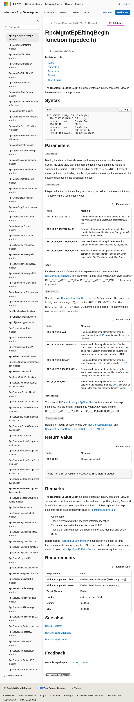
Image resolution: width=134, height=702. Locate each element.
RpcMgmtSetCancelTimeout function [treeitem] (22, 171)
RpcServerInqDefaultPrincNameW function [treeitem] (23, 428)
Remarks (52, 75)
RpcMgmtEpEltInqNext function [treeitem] (20, 56)
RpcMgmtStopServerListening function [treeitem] (23, 209)
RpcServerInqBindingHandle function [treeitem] (22, 394)
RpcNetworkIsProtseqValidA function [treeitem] (22, 266)
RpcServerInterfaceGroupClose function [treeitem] (23, 452)
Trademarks (8, 700)
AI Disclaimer (8, 695)
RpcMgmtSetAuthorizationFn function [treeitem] (22, 162)
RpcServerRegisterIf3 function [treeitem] (23, 552)
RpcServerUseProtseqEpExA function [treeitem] (23, 671)
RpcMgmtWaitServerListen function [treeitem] (21, 218)
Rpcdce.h (92, 23)
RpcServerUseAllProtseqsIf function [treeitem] (22, 609)
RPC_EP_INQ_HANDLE (91, 429)
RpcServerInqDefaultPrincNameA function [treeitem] (23, 419)
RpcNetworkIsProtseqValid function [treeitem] (21, 256)
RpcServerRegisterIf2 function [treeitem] (23, 547)
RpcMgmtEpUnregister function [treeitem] (20, 84)
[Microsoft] (6, 4)
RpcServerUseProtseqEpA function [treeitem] (21, 653)
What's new (106, 12)
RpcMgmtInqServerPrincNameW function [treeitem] (23, 137)
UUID (101, 335)
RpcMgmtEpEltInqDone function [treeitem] (20, 47)
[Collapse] (38, 21)
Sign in (127, 4)
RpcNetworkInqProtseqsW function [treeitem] (21, 247)
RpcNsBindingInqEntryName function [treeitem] (22, 285)
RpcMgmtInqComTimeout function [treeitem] (21, 94)
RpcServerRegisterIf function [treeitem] (22, 541)
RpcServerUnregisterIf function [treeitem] (23, 573)
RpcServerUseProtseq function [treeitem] (23, 626)
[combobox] (21, 27)
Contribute (55, 695)
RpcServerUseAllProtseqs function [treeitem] (21, 590)
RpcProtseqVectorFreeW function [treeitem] (21, 349)
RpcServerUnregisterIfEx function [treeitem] (21, 581)
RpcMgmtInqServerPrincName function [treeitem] (23, 118)
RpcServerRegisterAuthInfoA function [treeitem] (22, 524)
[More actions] (129, 23)
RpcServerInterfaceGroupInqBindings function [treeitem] (23, 500)
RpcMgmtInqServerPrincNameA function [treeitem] (23, 128)
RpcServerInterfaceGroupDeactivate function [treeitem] (23, 490)
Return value (54, 71)
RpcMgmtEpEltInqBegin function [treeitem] (21, 37)
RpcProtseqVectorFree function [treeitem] (20, 330)
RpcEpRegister (53, 626)
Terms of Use (114, 695)
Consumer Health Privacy (89, 695)
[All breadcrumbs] (48, 23)
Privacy (67, 695)
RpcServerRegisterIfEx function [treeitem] (20, 560)
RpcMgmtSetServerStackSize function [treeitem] (23, 190)
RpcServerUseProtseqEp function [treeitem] (21, 643)
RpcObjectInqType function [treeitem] (22, 311)
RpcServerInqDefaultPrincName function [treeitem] (23, 409)
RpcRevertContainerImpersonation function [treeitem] (24, 364)
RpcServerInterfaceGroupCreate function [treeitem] (24, 462)
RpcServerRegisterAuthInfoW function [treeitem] (23, 534)
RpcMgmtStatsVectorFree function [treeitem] (21, 200)
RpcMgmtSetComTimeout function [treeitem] (21, 181)
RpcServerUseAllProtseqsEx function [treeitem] (22, 600)
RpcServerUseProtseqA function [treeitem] (20, 634)
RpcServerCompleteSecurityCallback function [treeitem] (23, 384)
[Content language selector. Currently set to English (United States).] (17, 688)
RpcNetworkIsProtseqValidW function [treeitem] (22, 275)
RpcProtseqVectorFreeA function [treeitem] (20, 339)
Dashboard (122, 12)
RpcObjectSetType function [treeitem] (22, 322)
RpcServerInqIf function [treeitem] (20, 435)
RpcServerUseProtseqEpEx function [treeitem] (22, 662)
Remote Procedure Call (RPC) (68, 23)
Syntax (51, 63)
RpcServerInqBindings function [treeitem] (23, 401)
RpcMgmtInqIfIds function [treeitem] (21, 111)
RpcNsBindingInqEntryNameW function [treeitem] (23, 303)
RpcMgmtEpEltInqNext (57, 276)
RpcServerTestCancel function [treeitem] (23, 567)
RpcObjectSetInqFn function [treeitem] (22, 317)
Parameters (53, 67)
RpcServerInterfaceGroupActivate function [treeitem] (23, 443)
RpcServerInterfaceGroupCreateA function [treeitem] (24, 471)
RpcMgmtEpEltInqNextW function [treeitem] (21, 75)
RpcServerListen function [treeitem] (21, 507)
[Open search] (119, 4)
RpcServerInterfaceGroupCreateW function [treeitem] (24, 481)
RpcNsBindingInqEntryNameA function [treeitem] (23, 294)
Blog (42, 695)
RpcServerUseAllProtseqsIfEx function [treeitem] (23, 618)
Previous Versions (27, 695)
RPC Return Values (103, 473)
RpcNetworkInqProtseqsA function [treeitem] (21, 237)
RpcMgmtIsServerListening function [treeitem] (22, 152)
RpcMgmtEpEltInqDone (58, 429)
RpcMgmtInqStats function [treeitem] (21, 145)
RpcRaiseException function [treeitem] (22, 356)
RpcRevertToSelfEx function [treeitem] (22, 377)
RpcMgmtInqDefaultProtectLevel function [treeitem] (23, 103)
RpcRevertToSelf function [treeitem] (21, 371)
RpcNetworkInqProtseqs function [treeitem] (20, 228)
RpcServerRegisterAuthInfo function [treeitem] (22, 515)
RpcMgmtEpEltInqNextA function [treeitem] (20, 66)
